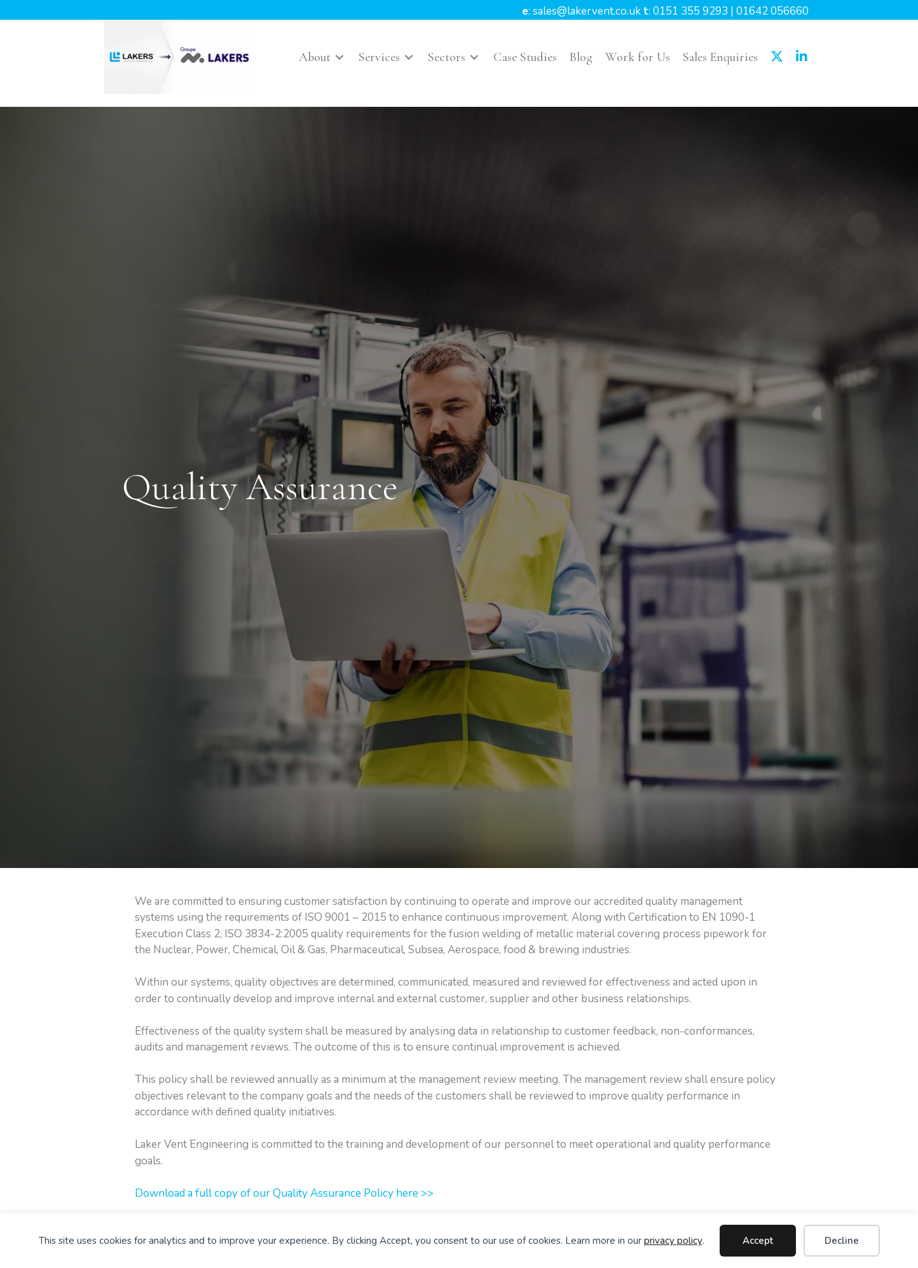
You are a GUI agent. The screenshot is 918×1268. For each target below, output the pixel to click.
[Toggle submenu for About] (339, 57)
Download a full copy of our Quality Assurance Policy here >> (284, 1193)
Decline (842, 1240)
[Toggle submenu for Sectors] (474, 57)
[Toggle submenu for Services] (408, 57)
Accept (758, 1240)
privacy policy (673, 1240)
